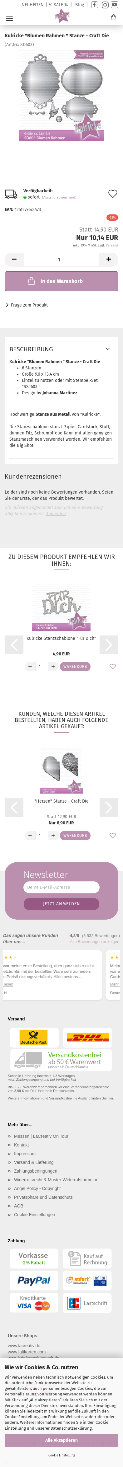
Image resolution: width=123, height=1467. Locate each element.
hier (110, 1098)
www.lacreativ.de (24, 1345)
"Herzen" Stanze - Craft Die (61, 801)
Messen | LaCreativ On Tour (41, 1136)
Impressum (25, 1153)
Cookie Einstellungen (34, 1214)
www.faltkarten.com (27, 1351)
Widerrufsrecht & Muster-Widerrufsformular (55, 1179)
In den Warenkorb (55, 281)
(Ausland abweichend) (59, 197)
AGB (18, 1205)
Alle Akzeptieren (61, 1440)
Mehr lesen (19, 984)
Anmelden (56, 513)
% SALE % (58, 4)
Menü (9, 18)
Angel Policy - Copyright (37, 1188)
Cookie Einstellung (61, 1455)
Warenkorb (75, 666)
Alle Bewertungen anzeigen (94, 941)
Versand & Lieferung (34, 1162)
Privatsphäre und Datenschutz (43, 1197)
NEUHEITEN (33, 4)
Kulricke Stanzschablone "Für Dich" (61, 638)
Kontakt (21, 1144)
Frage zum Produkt (29, 305)
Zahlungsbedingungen (35, 1171)
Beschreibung (31, 349)
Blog (79, 4)
